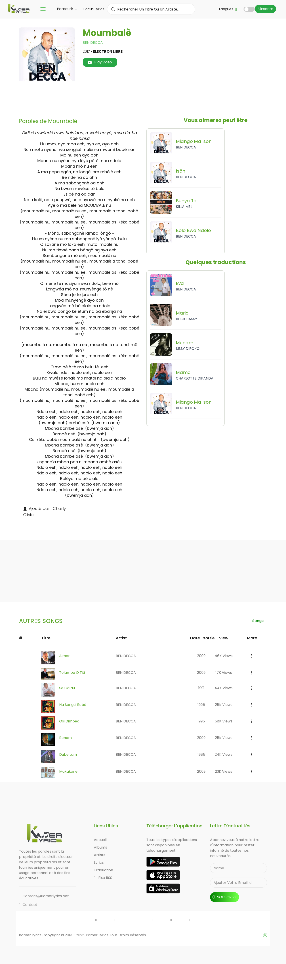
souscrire (224, 897)
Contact (28, 904)
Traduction (103, 870)
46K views (224, 655)
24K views (223, 754)
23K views (223, 771)
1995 (201, 704)
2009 (201, 655)
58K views (223, 721)
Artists (99, 855)
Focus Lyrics (93, 9)
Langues (228, 9)
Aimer (64, 655)
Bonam (65, 737)
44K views (223, 688)
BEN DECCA (93, 42)
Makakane (68, 771)
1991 (201, 688)
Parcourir (67, 8)
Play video (100, 62)
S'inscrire (265, 8)
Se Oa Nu (67, 688)
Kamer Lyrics (97, 935)
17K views (223, 672)
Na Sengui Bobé (72, 704)
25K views (223, 704)
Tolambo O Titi (72, 672)
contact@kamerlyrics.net (44, 896)
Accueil (100, 839)
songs (258, 620)
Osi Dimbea (69, 721)
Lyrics (99, 862)
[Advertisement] (143, 101)
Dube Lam (68, 754)
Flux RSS (103, 877)
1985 (201, 754)
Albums (100, 847)
